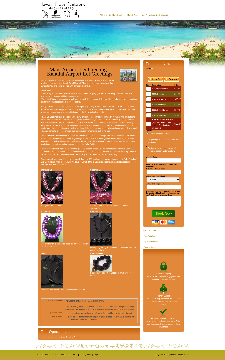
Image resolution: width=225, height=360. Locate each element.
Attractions (65, 355)
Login (96, 355)
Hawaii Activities (119, 15)
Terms (75, 355)
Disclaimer (48, 355)
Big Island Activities (151, 243)
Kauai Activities (149, 249)
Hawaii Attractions (147, 15)
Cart (158, 15)
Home (39, 355)
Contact (164, 15)
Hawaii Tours (133, 15)
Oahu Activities (149, 232)
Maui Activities (149, 238)
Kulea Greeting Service (51, 337)
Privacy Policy (86, 355)
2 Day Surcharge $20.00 (159, 134)
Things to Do (105, 15)
